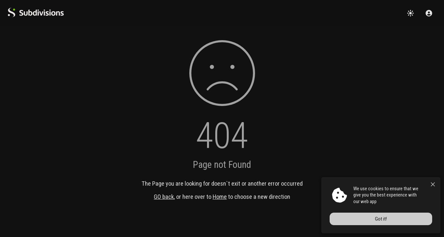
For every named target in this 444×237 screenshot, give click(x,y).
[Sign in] (429, 13)
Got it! (381, 219)
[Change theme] (410, 13)
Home (220, 196)
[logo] (36, 16)
